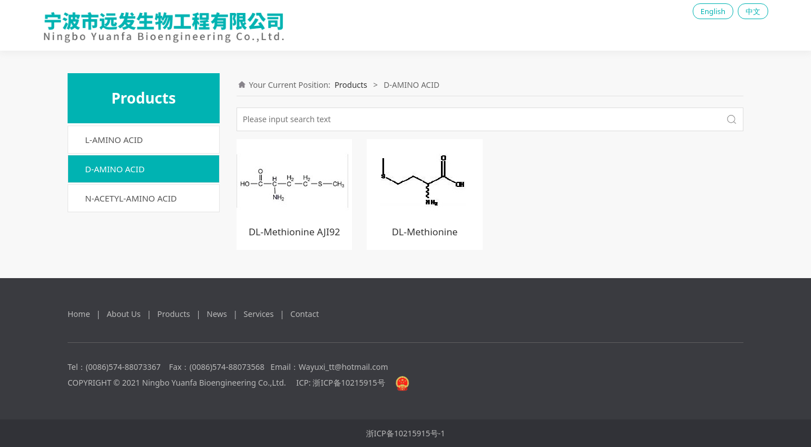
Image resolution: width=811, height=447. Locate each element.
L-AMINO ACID (114, 139)
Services (259, 314)
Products (351, 84)
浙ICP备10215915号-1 (405, 433)
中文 (753, 11)
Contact (305, 314)
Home (79, 314)
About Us (123, 314)
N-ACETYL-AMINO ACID (131, 198)
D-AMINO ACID (115, 169)
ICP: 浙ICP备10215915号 (340, 382)
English (713, 11)
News (217, 314)
